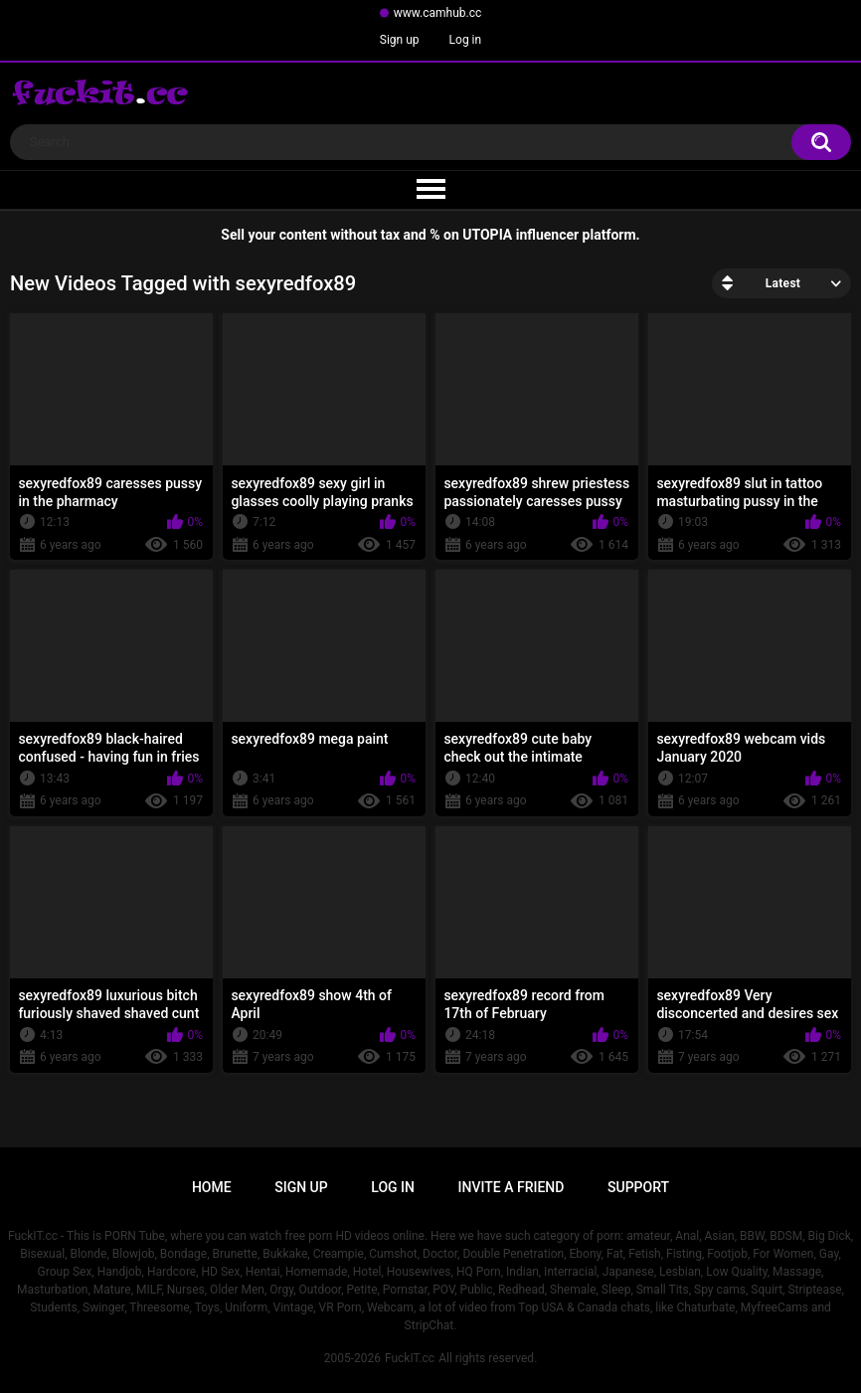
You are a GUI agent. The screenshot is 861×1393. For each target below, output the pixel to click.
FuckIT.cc (409, 1358)
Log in (465, 40)
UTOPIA (487, 235)
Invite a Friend (511, 1187)
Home (212, 1187)
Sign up (400, 40)
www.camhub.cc (438, 13)
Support (638, 1187)
